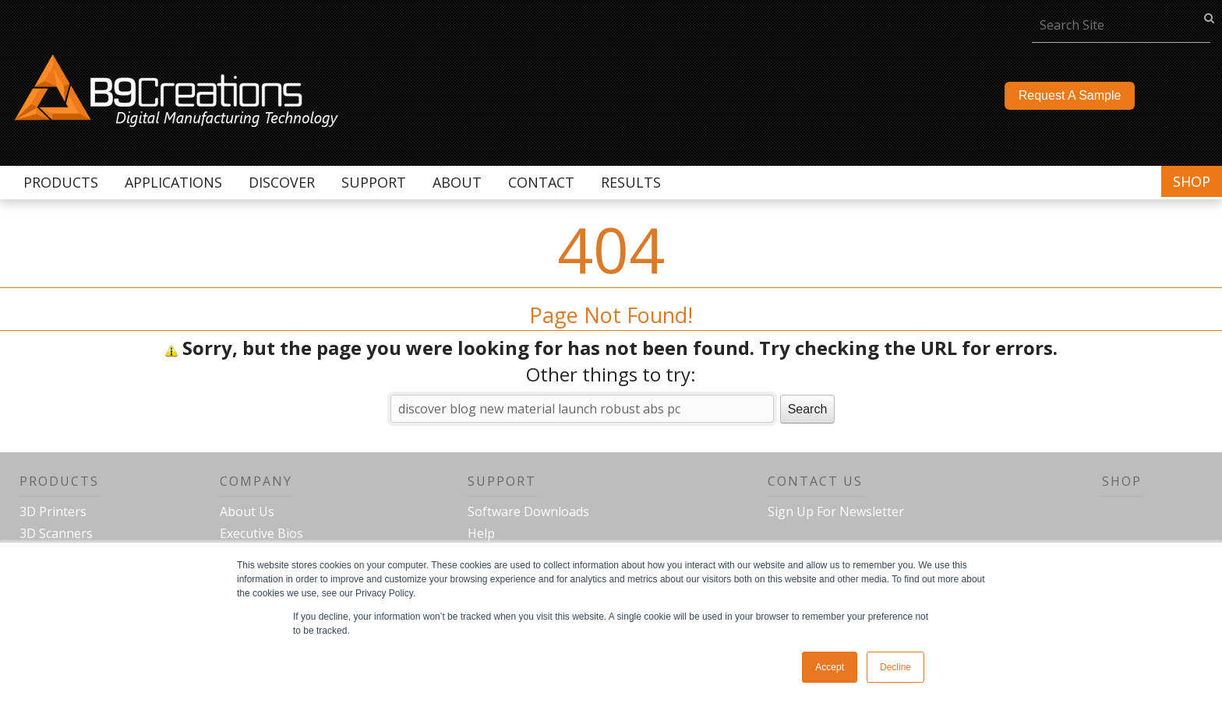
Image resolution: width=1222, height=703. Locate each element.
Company (256, 481)
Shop (1191, 181)
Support (502, 481)
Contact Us (815, 481)
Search (808, 409)
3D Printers (53, 511)
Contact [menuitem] (541, 182)
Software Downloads (528, 511)
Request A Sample (1070, 95)
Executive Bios (261, 533)
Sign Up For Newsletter (836, 511)
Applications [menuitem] (173, 182)
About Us (247, 511)
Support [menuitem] (373, 182)
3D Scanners (56, 533)
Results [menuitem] (631, 182)
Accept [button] (829, 667)
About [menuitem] (457, 182)
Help (481, 533)
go (1209, 17)
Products (59, 481)
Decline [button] (895, 667)
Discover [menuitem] (282, 182)
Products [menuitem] (60, 182)
